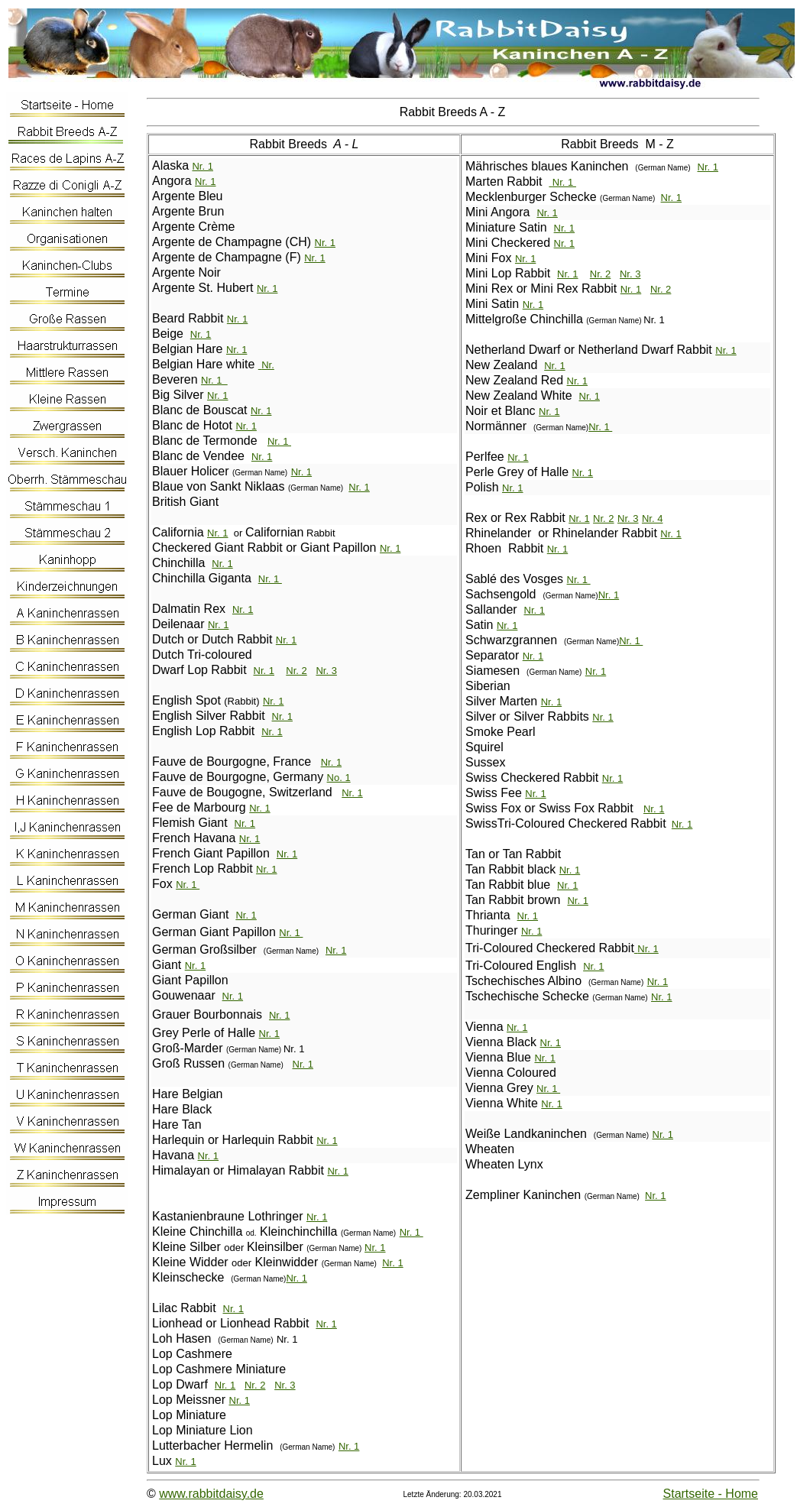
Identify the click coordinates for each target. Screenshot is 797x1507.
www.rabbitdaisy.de (211, 1493)
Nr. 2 (296, 670)
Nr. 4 (652, 518)
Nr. (328, 762)
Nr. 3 (326, 670)
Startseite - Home (710, 1493)
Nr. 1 (202, 166)
